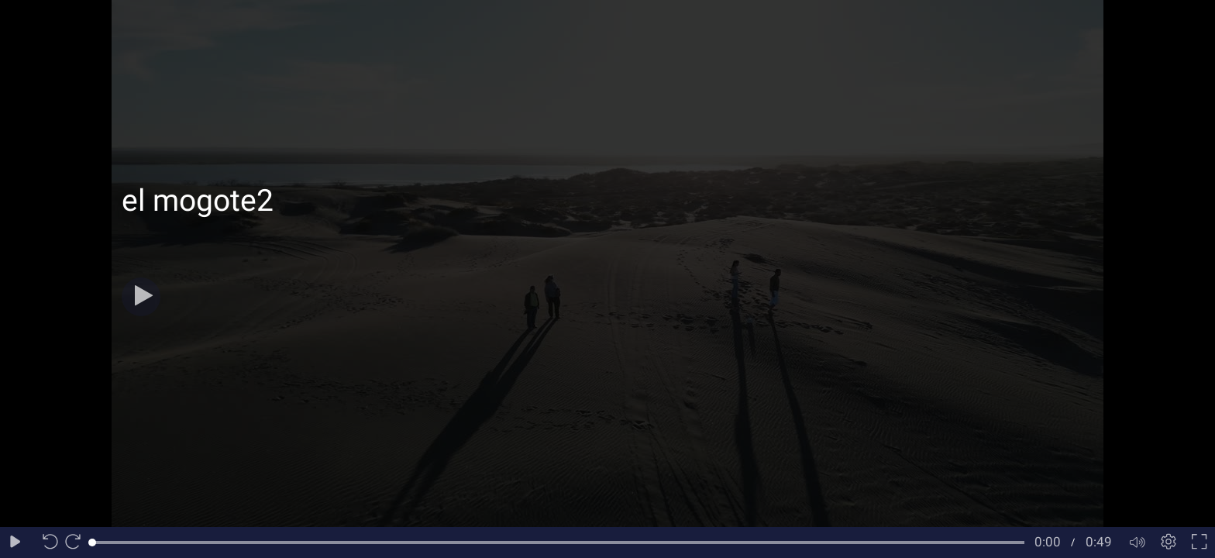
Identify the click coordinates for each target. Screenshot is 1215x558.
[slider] (558, 542)
